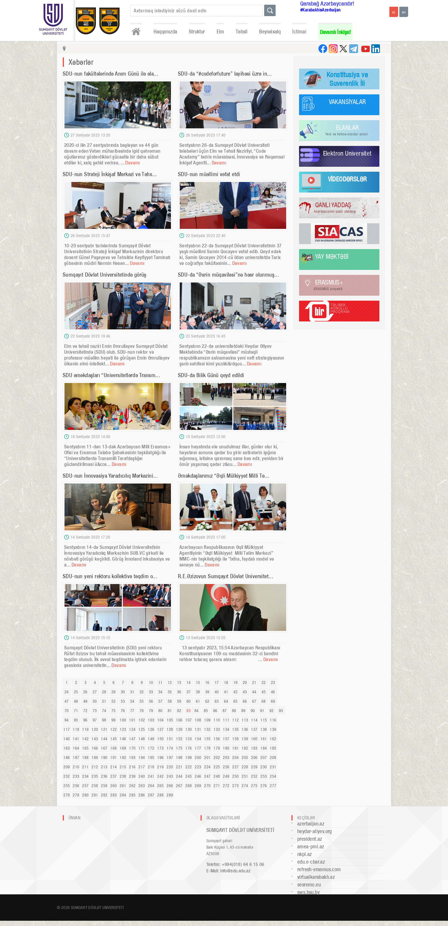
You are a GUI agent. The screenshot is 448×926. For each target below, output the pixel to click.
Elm (220, 31)
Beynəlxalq (270, 31)
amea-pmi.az (310, 846)
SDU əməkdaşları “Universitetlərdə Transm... (111, 375)
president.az (309, 839)
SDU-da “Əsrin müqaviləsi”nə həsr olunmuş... (228, 274)
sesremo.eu (309, 884)
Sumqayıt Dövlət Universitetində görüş (105, 274)
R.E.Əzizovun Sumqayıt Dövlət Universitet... (225, 576)
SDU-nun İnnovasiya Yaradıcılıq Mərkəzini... (110, 475)
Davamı (132, 163)
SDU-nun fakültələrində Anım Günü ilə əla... (110, 73)
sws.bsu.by (308, 892)
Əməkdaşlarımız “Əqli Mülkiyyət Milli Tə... (223, 475)
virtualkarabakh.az (316, 877)
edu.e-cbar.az (311, 862)
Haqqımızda (165, 31)
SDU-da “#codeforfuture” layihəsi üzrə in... (225, 73)
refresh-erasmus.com (319, 869)
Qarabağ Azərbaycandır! (327, 3)
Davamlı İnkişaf (335, 32)
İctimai (299, 31)
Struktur (197, 31)
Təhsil (241, 31)
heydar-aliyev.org (314, 831)
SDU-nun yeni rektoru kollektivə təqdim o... (110, 576)
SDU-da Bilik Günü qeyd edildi (211, 375)
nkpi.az (304, 854)
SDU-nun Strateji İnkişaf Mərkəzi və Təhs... (110, 174)
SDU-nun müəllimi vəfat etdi (209, 174)
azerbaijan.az (310, 824)
